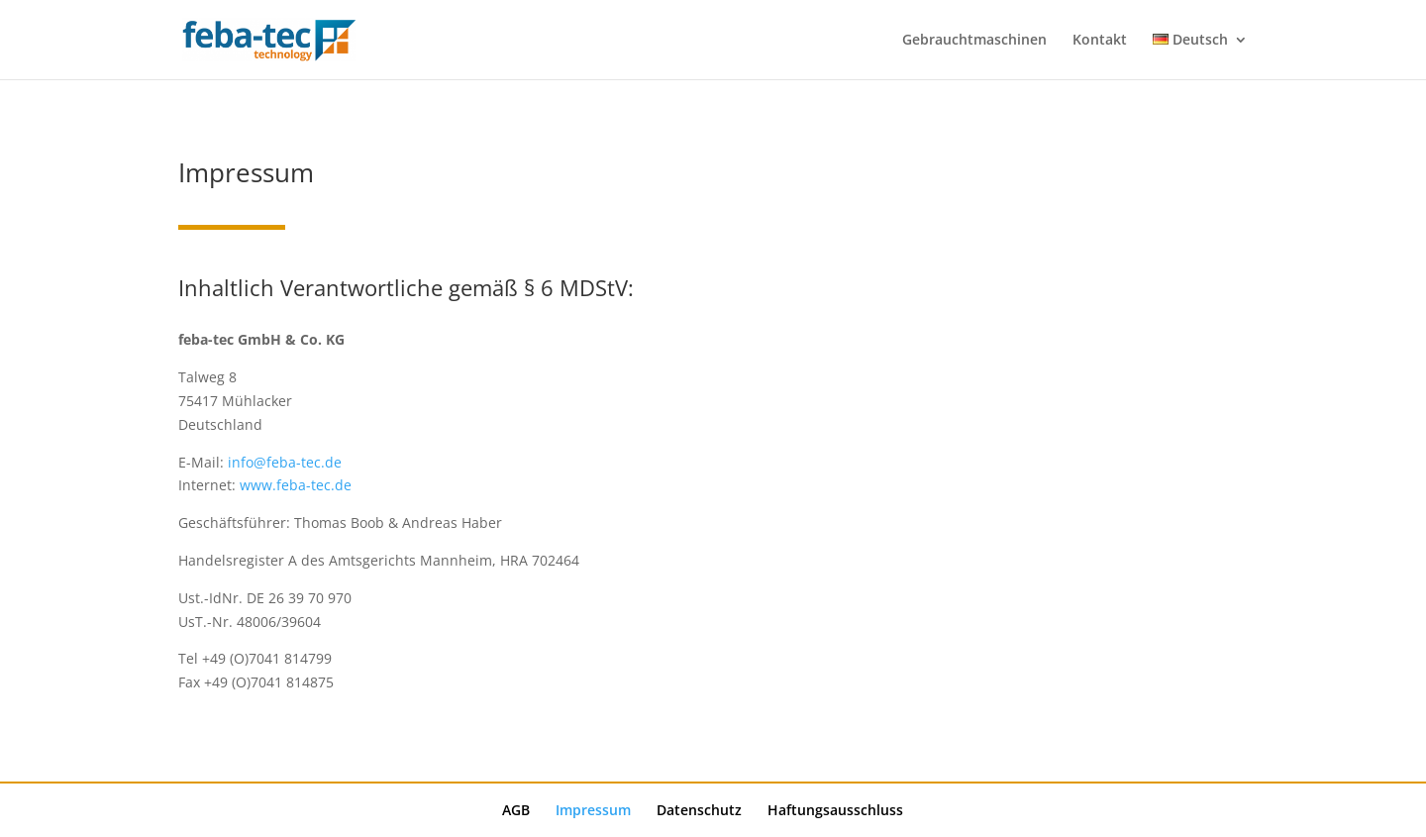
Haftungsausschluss (835, 809)
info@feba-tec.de (285, 462)
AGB (516, 809)
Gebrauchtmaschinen (974, 41)
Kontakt (1099, 41)
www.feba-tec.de (296, 484)
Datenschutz (699, 809)
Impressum (593, 809)
